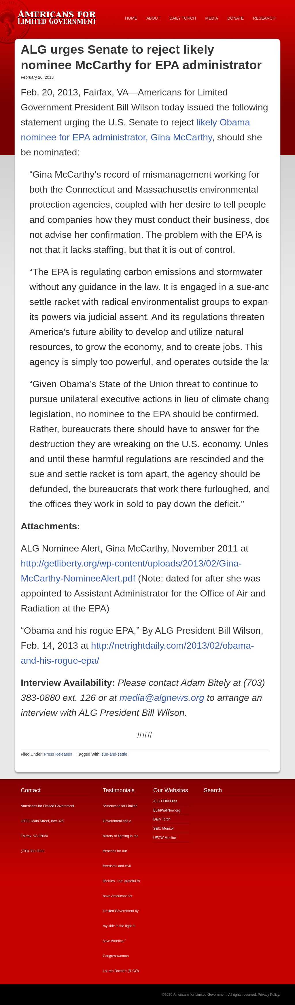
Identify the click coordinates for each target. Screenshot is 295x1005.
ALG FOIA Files (165, 801)
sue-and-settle (114, 754)
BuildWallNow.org (166, 810)
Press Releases (58, 754)
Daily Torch (161, 819)
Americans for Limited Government (58, 16)
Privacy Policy (268, 995)
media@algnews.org (161, 697)
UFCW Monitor (164, 838)
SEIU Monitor (163, 829)
